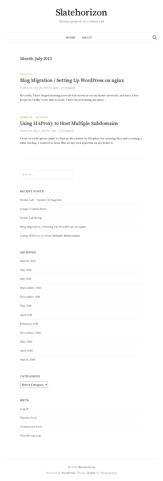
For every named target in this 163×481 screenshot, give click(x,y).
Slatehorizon (81, 13)
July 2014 (25, 270)
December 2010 (30, 332)
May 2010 (26, 341)
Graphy (91, 473)
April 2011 (26, 315)
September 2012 (30, 287)
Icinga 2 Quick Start (33, 208)
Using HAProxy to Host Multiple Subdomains (69, 123)
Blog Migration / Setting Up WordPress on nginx (72, 80)
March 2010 (27, 359)
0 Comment (68, 87)
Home (70, 37)
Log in (24, 408)
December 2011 (30, 296)
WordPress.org (30, 435)
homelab (26, 117)
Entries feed (28, 417)
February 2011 (29, 323)
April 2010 (26, 350)
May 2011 (25, 305)
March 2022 (28, 261)
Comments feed (31, 426)
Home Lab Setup (31, 217)
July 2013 (25, 279)
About (87, 37)
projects (26, 74)
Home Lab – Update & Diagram (41, 200)
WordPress (68, 473)
